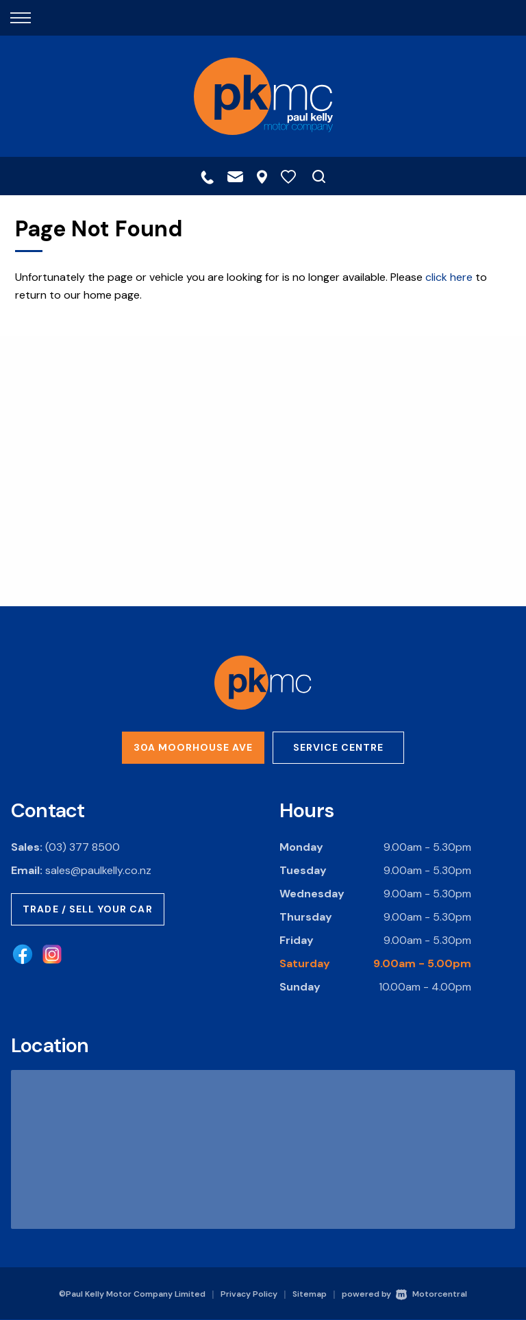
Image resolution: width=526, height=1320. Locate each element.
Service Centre (338, 747)
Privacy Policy (249, 1293)
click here (449, 277)
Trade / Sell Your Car (88, 909)
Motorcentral (431, 1293)
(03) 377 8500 (82, 847)
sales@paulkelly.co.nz (98, 870)
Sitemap (309, 1293)
